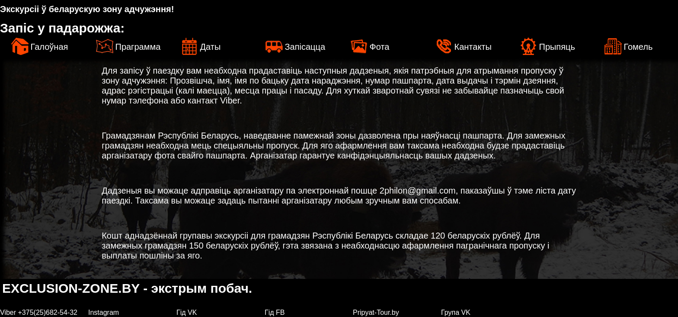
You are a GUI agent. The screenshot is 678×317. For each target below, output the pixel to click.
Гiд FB (275, 312)
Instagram (103, 312)
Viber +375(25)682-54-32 (38, 312)
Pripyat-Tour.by (376, 312)
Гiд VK (186, 312)
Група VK (455, 312)
